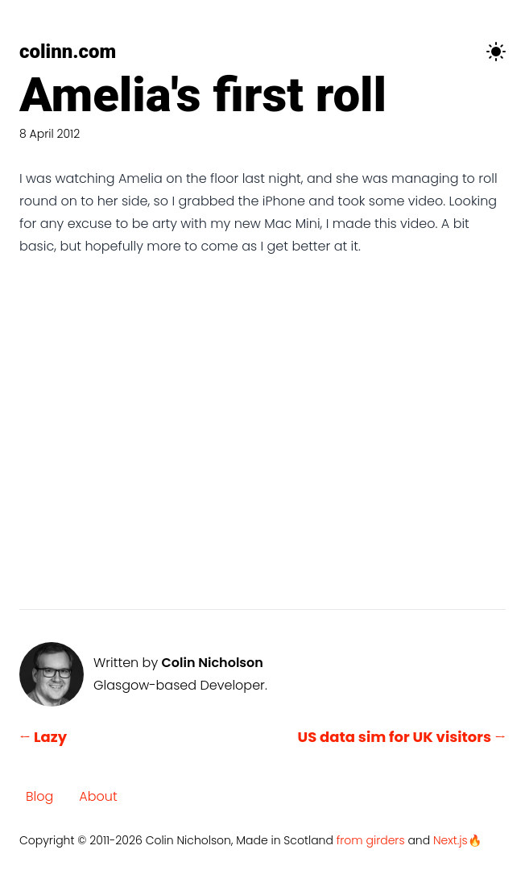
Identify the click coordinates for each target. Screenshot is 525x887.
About (98, 796)
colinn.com (67, 51)
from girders (371, 840)
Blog (39, 796)
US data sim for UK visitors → (402, 737)
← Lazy (43, 737)
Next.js (450, 840)
